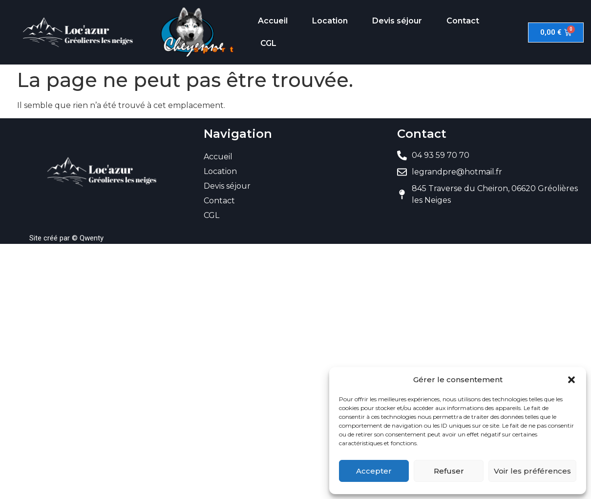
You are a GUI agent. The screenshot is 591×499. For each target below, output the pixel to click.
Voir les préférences (532, 471)
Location (330, 20)
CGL (268, 43)
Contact (462, 20)
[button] (571, 380)
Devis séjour (397, 20)
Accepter (374, 471)
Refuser (449, 471)
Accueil (273, 20)
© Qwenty (88, 238)
